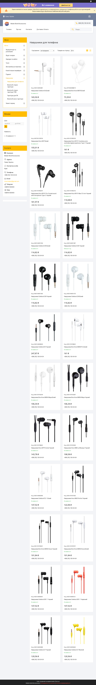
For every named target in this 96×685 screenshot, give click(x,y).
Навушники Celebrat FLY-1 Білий (41, 498)
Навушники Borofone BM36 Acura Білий (76, 549)
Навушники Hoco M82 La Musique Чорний (77, 448)
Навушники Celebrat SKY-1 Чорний (42, 599)
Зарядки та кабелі (11, 59)
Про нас (18, 29)
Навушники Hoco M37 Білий (39, 141)
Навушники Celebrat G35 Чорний (74, 246)
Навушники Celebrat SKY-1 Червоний (75, 599)
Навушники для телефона (15, 81)
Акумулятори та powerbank (11, 50)
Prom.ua (57, 681)
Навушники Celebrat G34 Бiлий (73, 296)
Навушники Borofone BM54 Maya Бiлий (43, 397)
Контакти (29, 29)
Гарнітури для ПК (12, 95)
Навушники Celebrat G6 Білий (40, 90)
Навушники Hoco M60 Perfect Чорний (75, 498)
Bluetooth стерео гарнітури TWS (12, 91)
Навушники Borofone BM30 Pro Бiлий (75, 347)
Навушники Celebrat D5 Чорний (41, 347)
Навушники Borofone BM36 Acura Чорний (44, 549)
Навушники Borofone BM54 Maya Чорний (77, 397)
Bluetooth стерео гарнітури (12, 86)
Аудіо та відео (10, 55)
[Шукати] (72, 29)
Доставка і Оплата (42, 29)
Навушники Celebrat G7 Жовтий (74, 650)
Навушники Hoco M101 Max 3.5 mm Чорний (77, 193)
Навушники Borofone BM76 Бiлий (74, 90)
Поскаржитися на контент (48, 683)
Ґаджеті (8, 74)
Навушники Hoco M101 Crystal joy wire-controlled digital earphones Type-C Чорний (77, 142)
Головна (8, 29)
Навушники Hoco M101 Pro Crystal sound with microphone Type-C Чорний (43, 194)
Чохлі (7, 63)
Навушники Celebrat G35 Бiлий (40, 246)
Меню (6, 45)
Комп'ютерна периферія (13, 70)
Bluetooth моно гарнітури (15, 99)
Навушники (9, 78)
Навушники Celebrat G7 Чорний (41, 650)
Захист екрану (10, 103)
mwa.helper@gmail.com (11, 181)
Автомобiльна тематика (13, 67)
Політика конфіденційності (63, 683)
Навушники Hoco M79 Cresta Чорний (42, 448)
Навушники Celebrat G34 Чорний (41, 296)
